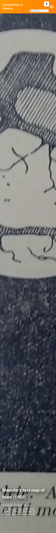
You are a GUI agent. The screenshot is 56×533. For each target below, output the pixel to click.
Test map (28, 511)
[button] (52, 7)
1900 (6, 511)
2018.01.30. (20, 505)
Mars (16, 511)
